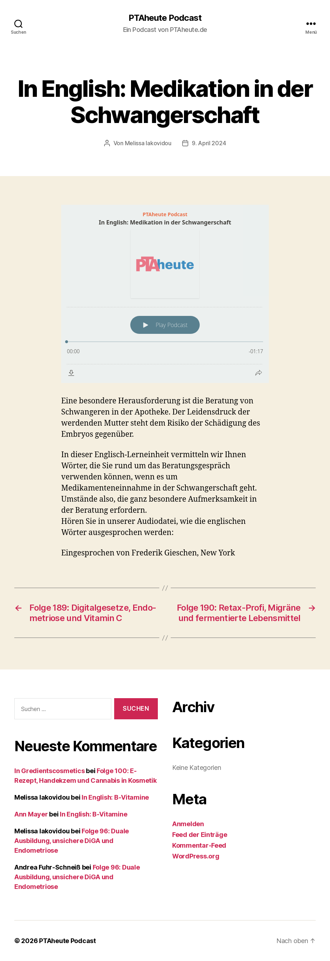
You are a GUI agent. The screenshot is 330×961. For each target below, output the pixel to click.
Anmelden (188, 824)
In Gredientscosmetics (49, 771)
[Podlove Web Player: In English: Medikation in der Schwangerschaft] (165, 294)
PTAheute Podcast (164, 18)
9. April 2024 (209, 143)
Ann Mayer (31, 814)
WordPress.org (195, 856)
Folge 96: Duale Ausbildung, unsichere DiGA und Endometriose (71, 840)
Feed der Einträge (199, 834)
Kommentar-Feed (199, 845)
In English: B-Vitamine (115, 797)
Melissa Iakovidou (148, 143)
